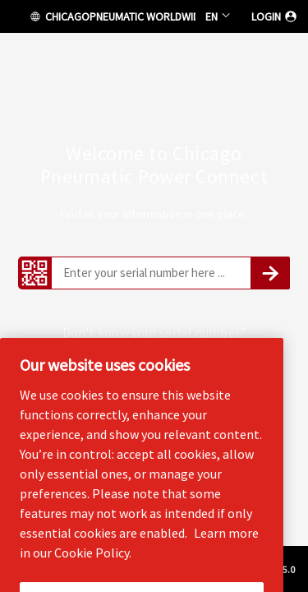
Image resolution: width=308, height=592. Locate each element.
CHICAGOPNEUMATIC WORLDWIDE (111, 16)
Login (274, 16)
